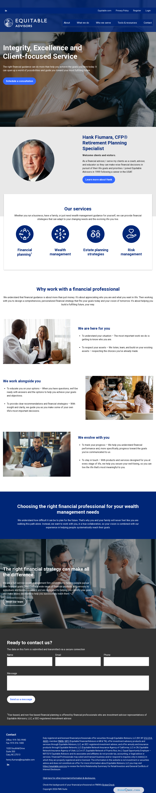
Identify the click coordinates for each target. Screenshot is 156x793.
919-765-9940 (19, 740)
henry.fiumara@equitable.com (20, 760)
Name (10, 654)
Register (137, 3)
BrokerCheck (108, 785)
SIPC (67, 741)
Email (58, 654)
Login (148, 3)
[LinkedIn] (6, 3)
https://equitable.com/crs (55, 766)
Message (12, 673)
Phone (107, 654)
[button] (66, 15)
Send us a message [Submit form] (21, 699)
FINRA (61, 741)
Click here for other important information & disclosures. (69, 778)
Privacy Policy (122, 3)
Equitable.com (104, 3)
